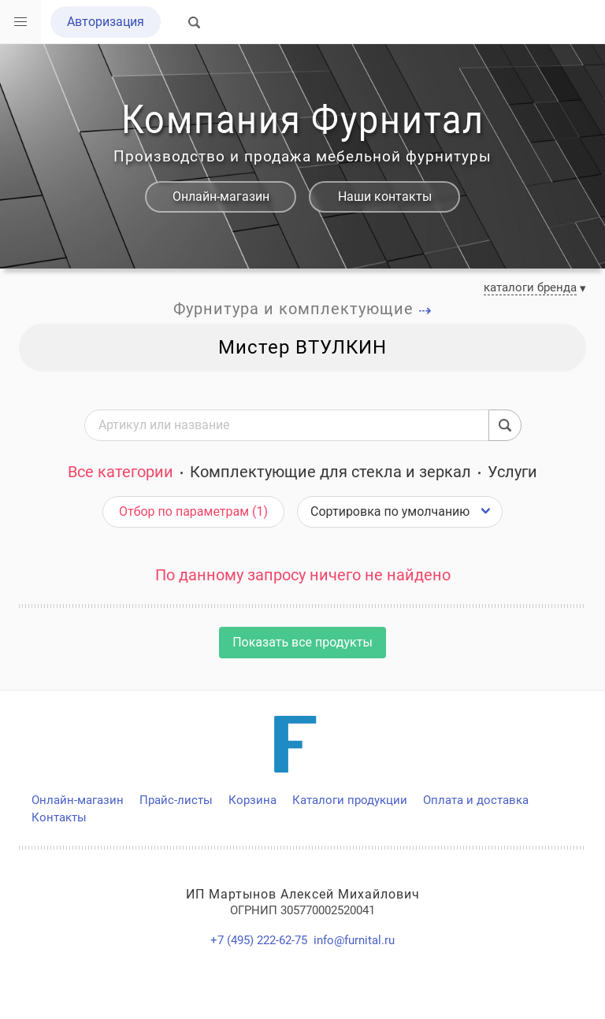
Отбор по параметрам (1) (193, 511)
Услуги (512, 471)
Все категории (120, 471)
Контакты (59, 817)
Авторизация (105, 21)
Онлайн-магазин (221, 196)
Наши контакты (385, 196)
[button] (20, 22)
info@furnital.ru (354, 940)
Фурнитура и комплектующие (302, 308)
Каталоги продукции (349, 800)
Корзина (252, 800)
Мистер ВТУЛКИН (302, 347)
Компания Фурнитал (302, 120)
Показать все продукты (302, 642)
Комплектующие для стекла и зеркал (330, 471)
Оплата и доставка (476, 800)
